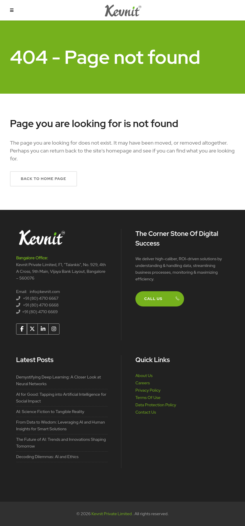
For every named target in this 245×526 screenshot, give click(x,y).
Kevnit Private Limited (111, 513)
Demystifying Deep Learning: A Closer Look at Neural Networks (58, 380)
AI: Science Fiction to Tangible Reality (50, 411)
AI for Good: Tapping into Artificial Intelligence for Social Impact (61, 398)
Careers (142, 382)
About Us (144, 375)
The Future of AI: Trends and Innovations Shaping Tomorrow (61, 443)
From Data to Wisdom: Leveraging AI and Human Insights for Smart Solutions (60, 425)
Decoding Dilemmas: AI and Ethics (47, 456)
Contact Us (145, 412)
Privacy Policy (148, 390)
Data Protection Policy (155, 404)
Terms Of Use (148, 397)
